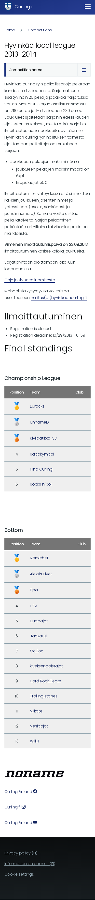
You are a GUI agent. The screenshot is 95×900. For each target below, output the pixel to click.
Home (9, 30)
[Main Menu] (87, 6)
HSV (33, 606)
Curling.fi (24, 7)
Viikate (36, 711)
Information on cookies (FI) (29, 864)
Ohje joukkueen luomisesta (29, 280)
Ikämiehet (39, 558)
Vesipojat (39, 726)
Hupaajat (39, 621)
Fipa (34, 590)
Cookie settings (19, 874)
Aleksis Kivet (41, 574)
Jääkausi (38, 636)
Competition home (25, 69)
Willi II (34, 741)
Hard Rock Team (45, 681)
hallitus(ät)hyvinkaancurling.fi (59, 297)
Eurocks (37, 406)
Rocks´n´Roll (41, 484)
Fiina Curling (41, 469)
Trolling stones (43, 696)
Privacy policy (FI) (20, 853)
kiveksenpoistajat (46, 666)
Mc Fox (36, 651)
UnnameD (39, 422)
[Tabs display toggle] (84, 70)
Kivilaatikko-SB (43, 438)
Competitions (40, 30)
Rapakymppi (42, 454)
